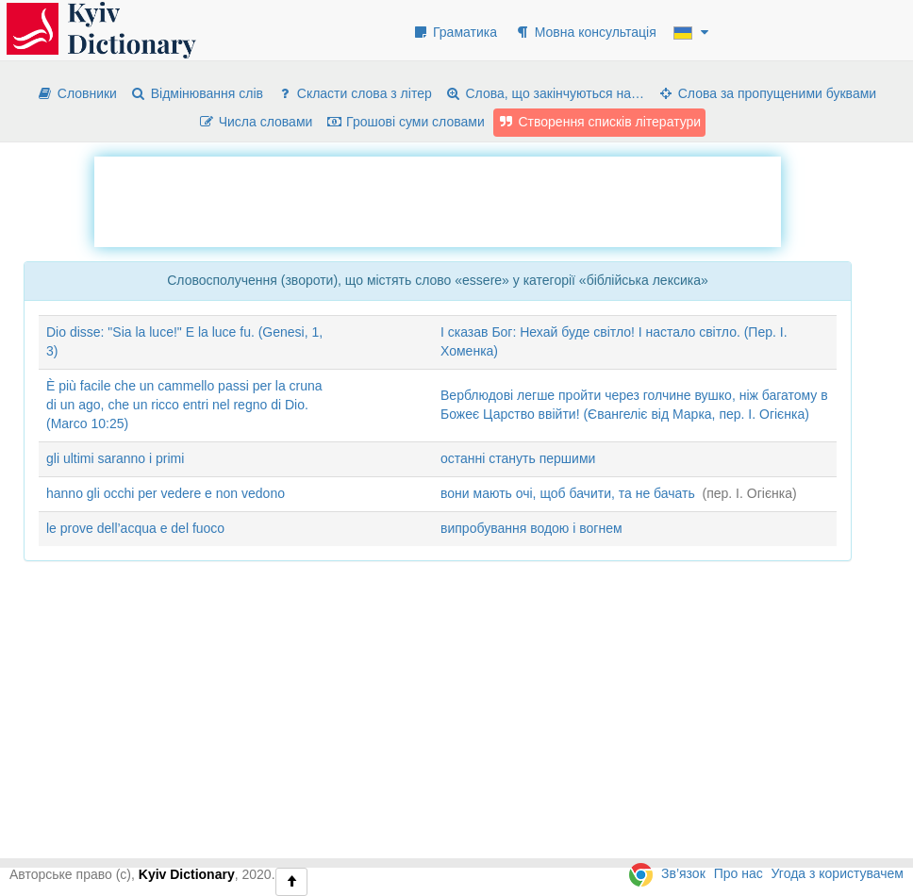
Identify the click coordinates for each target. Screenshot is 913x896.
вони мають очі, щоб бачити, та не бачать (567, 493)
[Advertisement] (437, 199)
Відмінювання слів (196, 93)
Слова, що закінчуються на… (544, 93)
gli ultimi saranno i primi (115, 458)
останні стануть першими (517, 458)
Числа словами (255, 121)
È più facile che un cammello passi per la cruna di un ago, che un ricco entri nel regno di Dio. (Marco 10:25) (184, 404)
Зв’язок (683, 873)
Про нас (738, 873)
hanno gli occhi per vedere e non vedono (165, 493)
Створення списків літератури (600, 121)
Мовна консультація (585, 32)
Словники (77, 93)
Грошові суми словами (405, 121)
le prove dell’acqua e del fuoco (135, 528)
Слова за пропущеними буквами (766, 93)
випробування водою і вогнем (531, 528)
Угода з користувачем (838, 873)
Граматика (454, 32)
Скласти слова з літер (354, 93)
